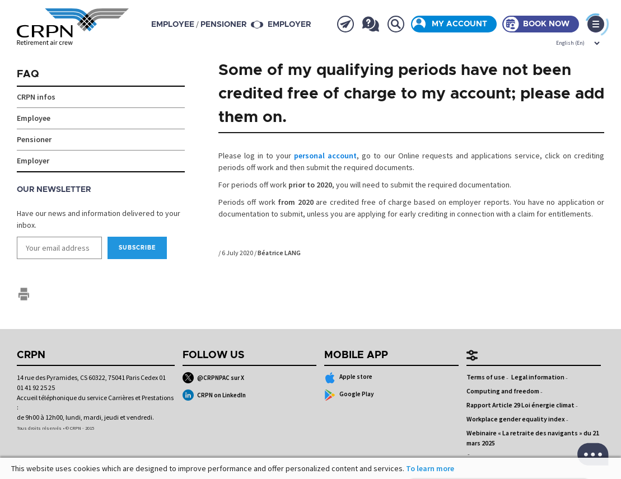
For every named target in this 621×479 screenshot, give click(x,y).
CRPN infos (36, 97)
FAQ (28, 74)
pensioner (223, 25)
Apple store (348, 377)
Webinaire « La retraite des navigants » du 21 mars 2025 (532, 438)
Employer (289, 25)
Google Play (349, 395)
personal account (325, 156)
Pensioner (34, 139)
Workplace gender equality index (515, 419)
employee (172, 25)
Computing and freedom (502, 391)
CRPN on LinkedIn (214, 395)
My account (459, 24)
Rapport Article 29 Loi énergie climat (520, 405)
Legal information (537, 377)
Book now (546, 24)
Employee (33, 118)
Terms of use (485, 377)
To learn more (430, 468)
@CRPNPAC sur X (214, 377)
